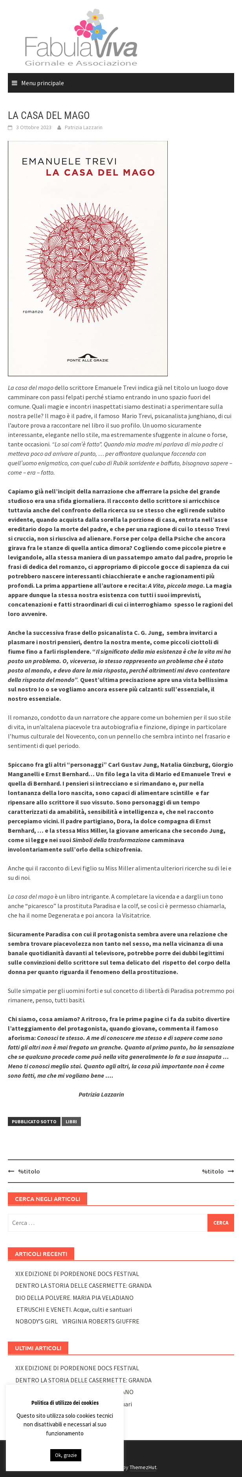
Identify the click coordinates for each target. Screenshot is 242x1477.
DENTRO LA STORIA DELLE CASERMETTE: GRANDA (83, 1285)
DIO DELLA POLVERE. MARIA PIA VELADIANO (74, 1298)
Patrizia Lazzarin (84, 127)
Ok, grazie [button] (66, 1455)
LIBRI (71, 1121)
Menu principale (42, 83)
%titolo (29, 1171)
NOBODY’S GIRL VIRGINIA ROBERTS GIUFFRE (77, 1321)
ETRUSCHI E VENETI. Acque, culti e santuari (73, 1309)
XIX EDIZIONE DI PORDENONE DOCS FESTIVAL (77, 1274)
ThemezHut (143, 1467)
